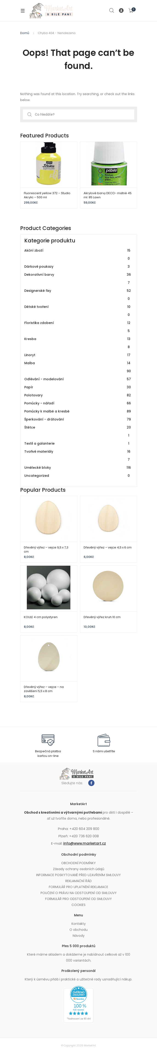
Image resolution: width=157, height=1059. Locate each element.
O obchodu (78, 929)
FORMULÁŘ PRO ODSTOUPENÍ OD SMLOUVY (78, 899)
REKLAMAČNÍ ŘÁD (78, 881)
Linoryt (77, 355)
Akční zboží (77, 255)
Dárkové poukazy (77, 267)
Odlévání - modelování (77, 379)
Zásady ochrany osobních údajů (78, 869)
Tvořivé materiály (77, 456)
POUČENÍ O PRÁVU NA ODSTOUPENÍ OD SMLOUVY (79, 893)
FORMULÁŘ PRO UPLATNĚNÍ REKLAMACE (78, 887)
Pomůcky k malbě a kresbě (77, 411)
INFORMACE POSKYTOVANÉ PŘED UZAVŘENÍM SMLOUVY (78, 875)
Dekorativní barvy (77, 279)
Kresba (77, 343)
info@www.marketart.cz (84, 843)
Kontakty (79, 923)
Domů (24, 33)
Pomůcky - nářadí (77, 403)
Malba (77, 367)
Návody (79, 935)
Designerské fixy (77, 295)
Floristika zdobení (77, 327)
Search (111, 10)
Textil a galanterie (77, 444)
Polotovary (77, 395)
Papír (77, 387)
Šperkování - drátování (77, 419)
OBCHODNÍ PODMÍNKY (78, 863)
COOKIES (78, 905)
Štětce (77, 431)
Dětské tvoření (77, 311)
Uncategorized (77, 476)
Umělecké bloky (77, 468)
